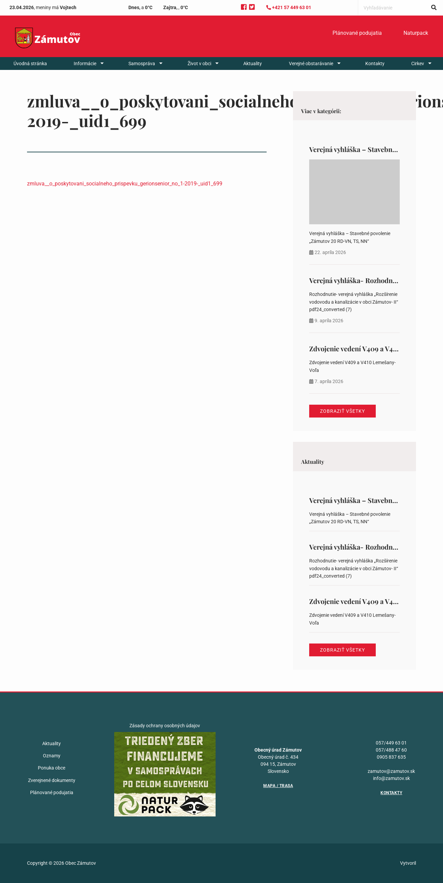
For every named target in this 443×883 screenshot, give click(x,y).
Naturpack (415, 33)
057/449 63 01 (391, 743)
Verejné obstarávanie (311, 63)
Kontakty (375, 63)
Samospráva (141, 63)
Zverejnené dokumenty (51, 780)
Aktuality (252, 63)
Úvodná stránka (30, 63)
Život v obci (199, 63)
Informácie (85, 63)
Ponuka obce (51, 768)
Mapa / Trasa (278, 785)
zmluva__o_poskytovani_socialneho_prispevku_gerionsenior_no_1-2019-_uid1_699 (124, 183)
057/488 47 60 (391, 750)
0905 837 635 (391, 757)
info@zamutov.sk (391, 778)
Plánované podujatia (357, 33)
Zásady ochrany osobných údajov (164, 725)
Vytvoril (408, 863)
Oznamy (51, 755)
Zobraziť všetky (342, 411)
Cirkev (417, 63)
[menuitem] (357, 33)
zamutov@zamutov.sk (391, 771)
